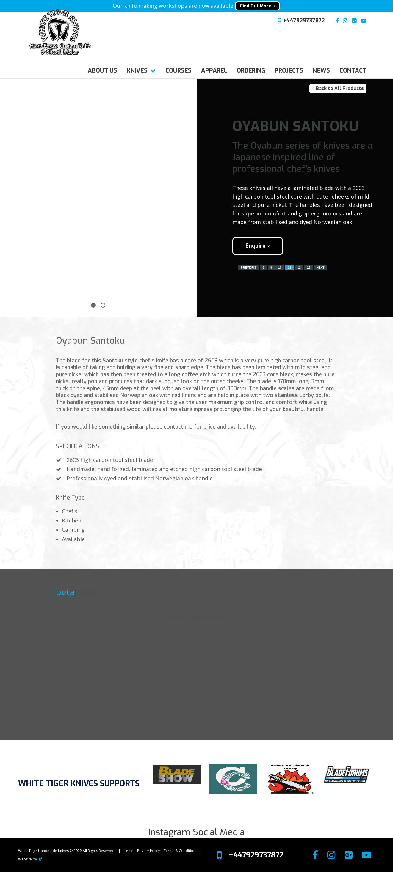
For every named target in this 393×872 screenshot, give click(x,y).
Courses (178, 71)
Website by (30, 859)
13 (308, 267)
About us (102, 71)
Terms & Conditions (180, 850)
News (321, 71)
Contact (353, 71)
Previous (248, 267)
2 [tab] (103, 305)
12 (299, 267)
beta (65, 592)
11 (289, 267)
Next (321, 267)
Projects (289, 71)
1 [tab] (93, 305)
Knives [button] (137, 71)
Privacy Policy (148, 850)
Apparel (214, 71)
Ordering (251, 71)
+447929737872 (304, 20)
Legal (128, 850)
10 (279, 267)
